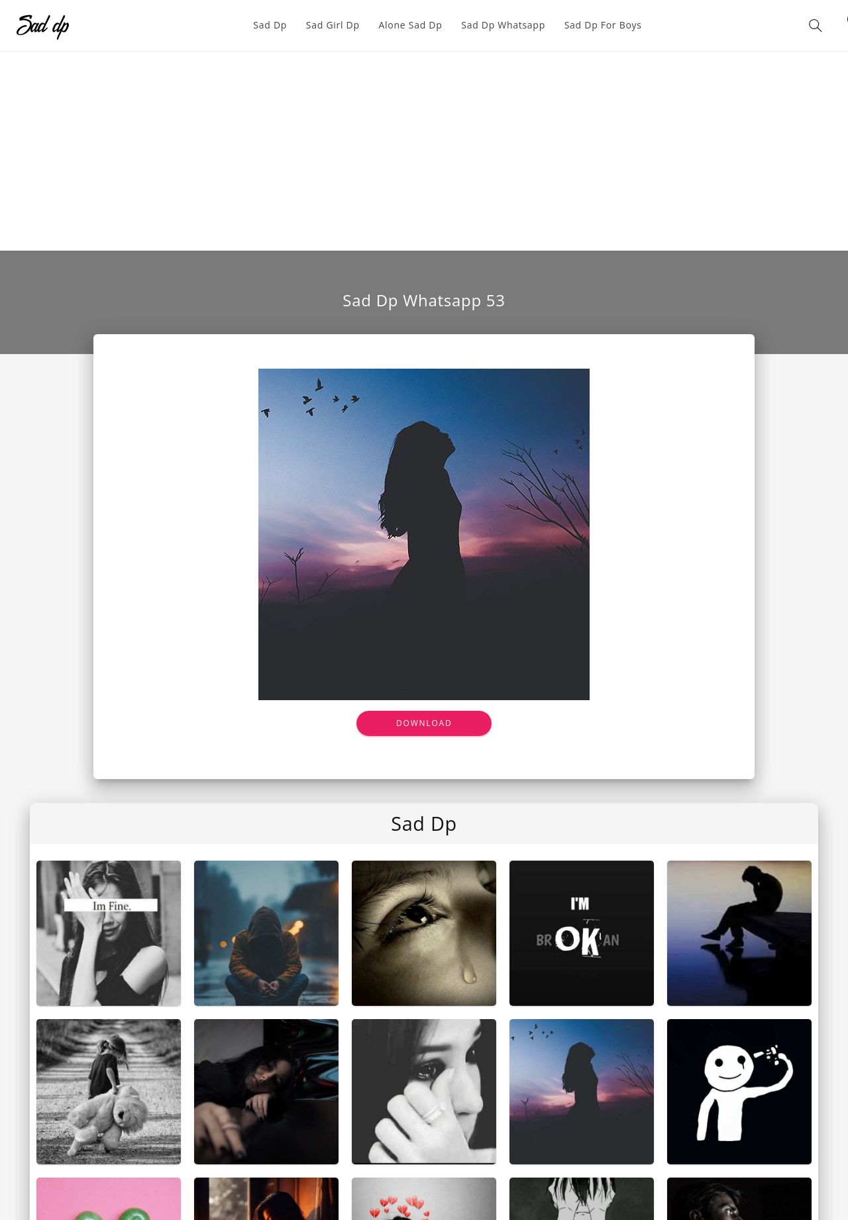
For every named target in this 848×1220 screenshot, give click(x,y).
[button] (815, 25)
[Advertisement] (424, 151)
